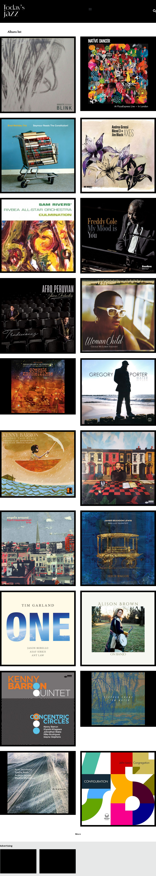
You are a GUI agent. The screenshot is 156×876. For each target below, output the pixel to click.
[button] (90, 9)
